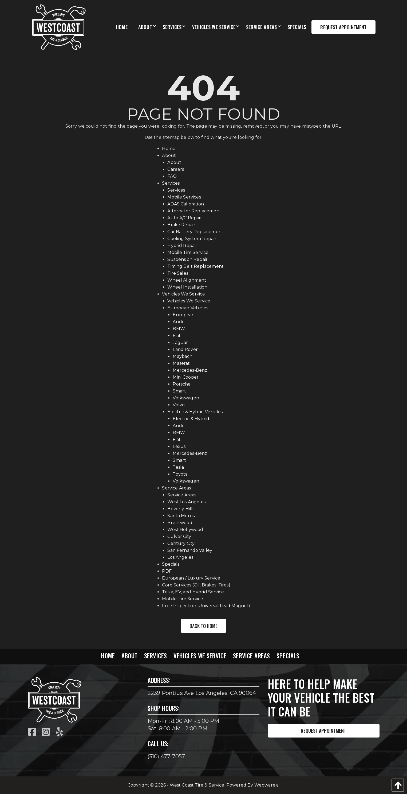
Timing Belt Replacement (195, 266)
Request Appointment (323, 730)
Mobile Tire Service (187, 252)
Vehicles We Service (183, 294)
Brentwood (179, 522)
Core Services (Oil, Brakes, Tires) (196, 585)
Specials (170, 564)
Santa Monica (181, 515)
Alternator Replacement (194, 210)
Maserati (182, 363)
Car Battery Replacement (195, 231)
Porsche (182, 384)
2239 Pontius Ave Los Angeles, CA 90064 (202, 693)
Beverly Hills (180, 508)
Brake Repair (181, 224)
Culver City (179, 536)
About (169, 155)
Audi (178, 321)
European (184, 314)
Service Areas (176, 488)
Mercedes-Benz (190, 370)
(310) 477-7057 (166, 756)
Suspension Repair (187, 259)
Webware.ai (267, 785)
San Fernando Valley (189, 550)
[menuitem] (121, 27)
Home (168, 148)
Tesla (178, 467)
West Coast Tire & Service (197, 785)
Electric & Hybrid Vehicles (195, 411)
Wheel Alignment (186, 280)
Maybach (182, 356)
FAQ (171, 176)
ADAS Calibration (185, 203)
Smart (179, 391)
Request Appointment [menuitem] (343, 27)
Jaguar (180, 342)
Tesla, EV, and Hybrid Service (193, 591)
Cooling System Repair (191, 238)
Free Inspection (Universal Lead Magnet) (206, 605)
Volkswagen (186, 397)
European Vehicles (187, 307)
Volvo (179, 404)
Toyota (180, 474)
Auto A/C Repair (184, 217)
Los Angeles (180, 557)
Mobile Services (184, 197)
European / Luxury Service (191, 578)
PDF (166, 571)
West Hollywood (185, 529)
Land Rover (185, 349)
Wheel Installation (187, 287)
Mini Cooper (186, 377)
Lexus (179, 446)
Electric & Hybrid (191, 418)
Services (171, 183)
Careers (175, 169)
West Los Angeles (186, 501)
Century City (181, 543)
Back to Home (203, 625)
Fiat (177, 335)
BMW (179, 328)
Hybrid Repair (182, 245)
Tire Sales (177, 273)
